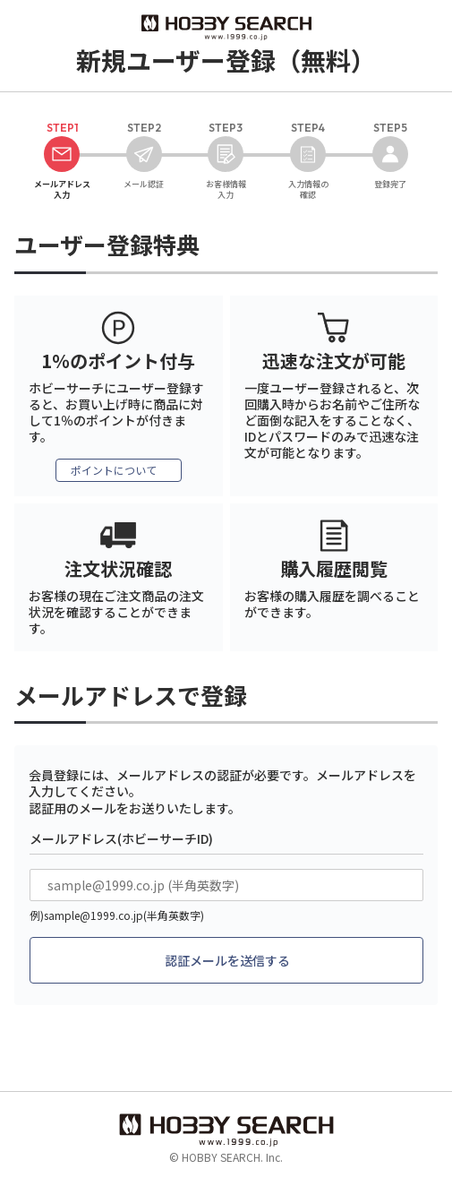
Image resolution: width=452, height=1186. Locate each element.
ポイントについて (114, 469)
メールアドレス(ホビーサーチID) (121, 838)
